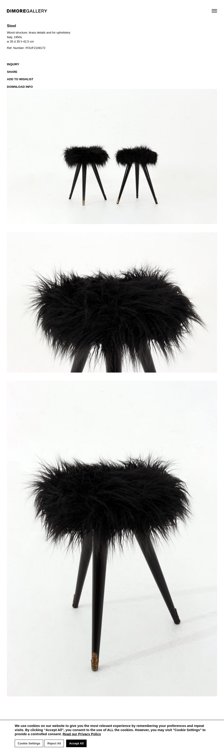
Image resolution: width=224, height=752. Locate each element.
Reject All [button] (54, 743)
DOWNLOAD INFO (20, 86)
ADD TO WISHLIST (20, 79)
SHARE (12, 72)
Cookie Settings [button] (29, 743)
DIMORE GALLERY (27, 11)
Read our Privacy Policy (81, 734)
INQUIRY (13, 64)
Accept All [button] (76, 743)
